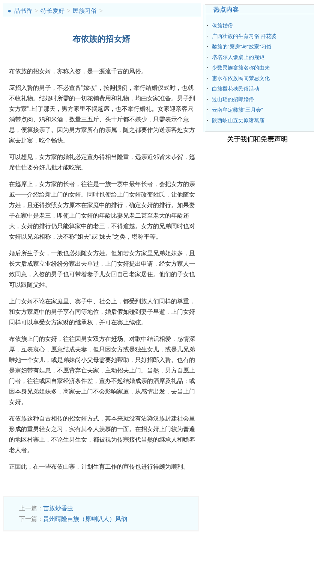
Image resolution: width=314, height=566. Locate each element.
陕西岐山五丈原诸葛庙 (238, 120)
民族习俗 (85, 11)
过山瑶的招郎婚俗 (233, 99)
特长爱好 (53, 11)
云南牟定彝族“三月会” (237, 110)
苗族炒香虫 (58, 508)
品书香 (23, 11)
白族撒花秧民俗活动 (235, 89)
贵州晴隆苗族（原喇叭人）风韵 (85, 519)
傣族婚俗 (222, 26)
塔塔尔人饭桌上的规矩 (238, 57)
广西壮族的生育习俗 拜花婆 (244, 36)
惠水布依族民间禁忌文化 (241, 78)
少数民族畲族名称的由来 (241, 68)
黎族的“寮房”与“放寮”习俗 (242, 47)
